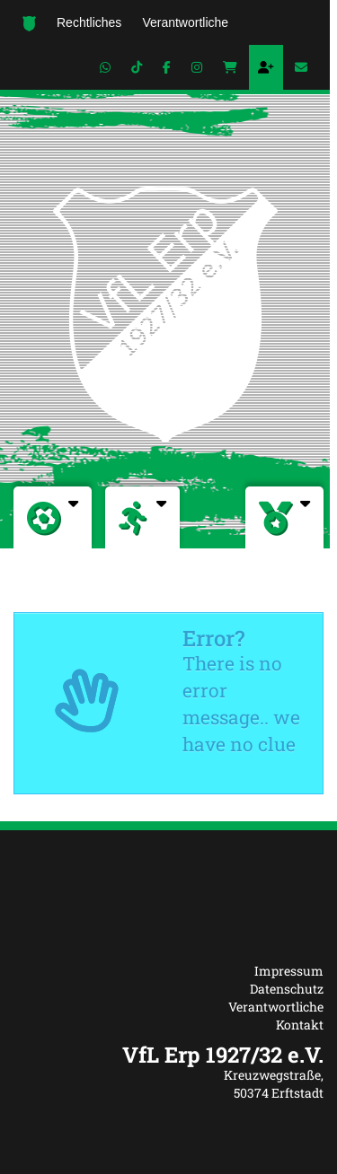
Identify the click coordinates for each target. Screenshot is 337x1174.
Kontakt (300, 1024)
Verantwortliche (276, 1006)
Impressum (289, 970)
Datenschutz (287, 988)
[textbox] (168, 1054)
